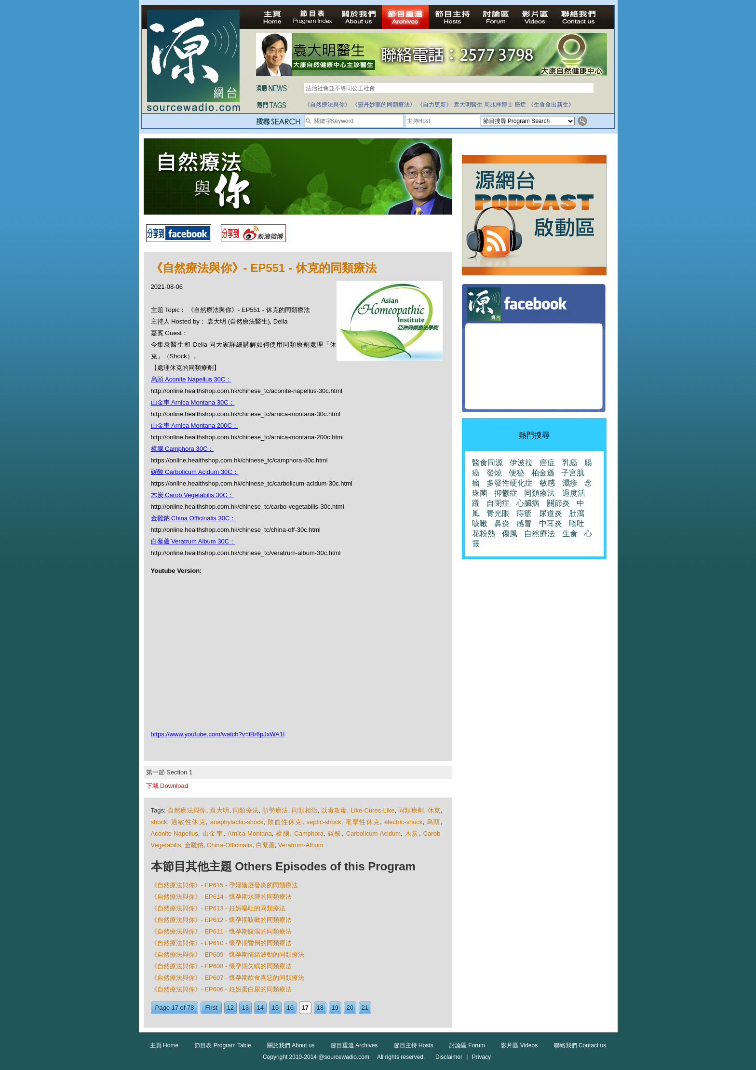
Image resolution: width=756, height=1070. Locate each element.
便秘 (516, 473)
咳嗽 (479, 523)
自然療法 (539, 533)
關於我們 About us (291, 1045)
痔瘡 (524, 513)
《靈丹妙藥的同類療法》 (384, 104)
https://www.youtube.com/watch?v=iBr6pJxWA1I (218, 734)
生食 (570, 533)
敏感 (547, 483)
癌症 (520, 104)
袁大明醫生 (468, 104)
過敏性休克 (188, 822)
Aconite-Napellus (174, 833)
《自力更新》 (434, 104)
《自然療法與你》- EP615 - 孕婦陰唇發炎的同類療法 (224, 885)
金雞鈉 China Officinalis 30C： (193, 518)
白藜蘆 (265, 845)
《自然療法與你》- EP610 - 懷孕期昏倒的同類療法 (221, 943)
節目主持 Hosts (413, 1045)
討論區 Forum (467, 1045)
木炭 (412, 833)
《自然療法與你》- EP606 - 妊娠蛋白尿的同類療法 (221, 989)
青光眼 (498, 513)
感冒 (524, 523)
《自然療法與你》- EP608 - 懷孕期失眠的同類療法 (221, 966)
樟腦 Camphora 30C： (182, 448)
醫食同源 (487, 463)
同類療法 (245, 810)
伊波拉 (521, 463)
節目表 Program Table (222, 1045)
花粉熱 (483, 533)
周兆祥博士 (498, 104)
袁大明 (219, 810)
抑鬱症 (505, 493)
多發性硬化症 (509, 483)
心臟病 (528, 503)
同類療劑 (411, 810)
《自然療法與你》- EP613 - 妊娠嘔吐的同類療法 (218, 908)
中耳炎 (550, 523)
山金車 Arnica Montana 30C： (193, 402)
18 (320, 1007)
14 (260, 1007)
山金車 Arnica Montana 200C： (194, 425)
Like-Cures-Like (372, 810)
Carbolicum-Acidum (373, 833)
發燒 (494, 473)
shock (159, 822)
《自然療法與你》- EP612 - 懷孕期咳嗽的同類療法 (221, 919)
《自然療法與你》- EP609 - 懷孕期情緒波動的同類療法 (228, 954)
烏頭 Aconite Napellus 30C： (191, 379)
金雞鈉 (194, 845)
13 (245, 1007)
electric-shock (403, 822)
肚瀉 (576, 513)
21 (365, 1007)
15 (275, 1007)
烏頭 (434, 822)
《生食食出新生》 (551, 104)
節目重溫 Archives (354, 1045)
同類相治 (304, 810)
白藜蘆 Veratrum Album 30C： (193, 541)
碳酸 (335, 833)
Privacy (481, 1057)
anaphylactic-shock (237, 822)
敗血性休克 (285, 822)
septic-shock (324, 822)
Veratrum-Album (301, 845)
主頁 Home (164, 1045)
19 (335, 1007)
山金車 (213, 833)
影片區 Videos (519, 1045)
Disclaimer (448, 1057)
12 (230, 1007)
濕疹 (570, 483)
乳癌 (570, 463)
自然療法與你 (187, 810)
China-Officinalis (229, 845)
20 (350, 1007)
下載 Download (167, 785)
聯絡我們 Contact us (580, 1045)
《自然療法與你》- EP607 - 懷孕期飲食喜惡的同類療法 (228, 977)
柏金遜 (542, 473)
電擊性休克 (362, 822)
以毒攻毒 (334, 810)
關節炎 (558, 503)
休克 (434, 810)
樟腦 (283, 833)
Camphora (309, 833)
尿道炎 (550, 513)
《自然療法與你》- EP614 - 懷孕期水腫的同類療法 (221, 896)
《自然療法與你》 (327, 104)
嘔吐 (576, 523)
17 (305, 1007)
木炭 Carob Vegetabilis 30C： (192, 495)
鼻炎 (502, 523)
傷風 (509, 533)
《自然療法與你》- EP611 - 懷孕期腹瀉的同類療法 (221, 931)
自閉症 (498, 503)
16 (290, 1007)
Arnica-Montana (250, 833)
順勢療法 (275, 810)
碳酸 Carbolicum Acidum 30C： (195, 471)
